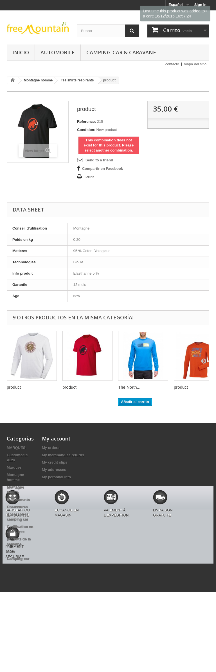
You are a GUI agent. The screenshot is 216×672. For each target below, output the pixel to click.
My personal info (56, 477)
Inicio (20, 52)
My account (56, 438)
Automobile (57, 52)
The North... (129, 387)
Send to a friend (99, 160)
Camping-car (18, 559)
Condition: (86, 130)
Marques (14, 467)
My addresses (54, 470)
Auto (11, 551)
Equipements (18, 499)
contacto (172, 64)
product (14, 387)
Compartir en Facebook (102, 168)
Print (90, 177)
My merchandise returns (63, 455)
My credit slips (54, 462)
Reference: (86, 121)
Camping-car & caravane (121, 52)
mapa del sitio (195, 64)
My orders (50, 448)
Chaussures (17, 507)
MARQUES (16, 448)
